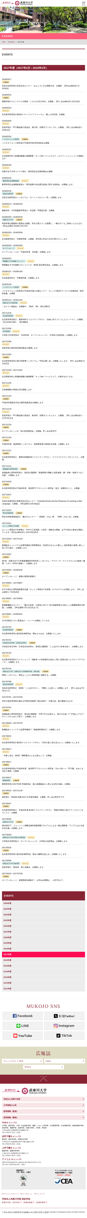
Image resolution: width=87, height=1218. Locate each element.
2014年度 (7, 971)
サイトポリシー (26, 1194)
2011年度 (7, 989)
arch (28, 1067)
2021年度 (7, 932)
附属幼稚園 (28, 1202)
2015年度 (7, 966)
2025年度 (7, 909)
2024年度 (7, 915)
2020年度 (7, 937)
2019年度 (7, 943)
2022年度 (7, 926)
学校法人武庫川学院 (11, 1099)
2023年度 (7, 920)
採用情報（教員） (10, 1111)
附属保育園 (40, 1202)
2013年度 (7, 977)
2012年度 (7, 983)
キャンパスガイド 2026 (13, 1061)
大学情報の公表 (9, 1105)
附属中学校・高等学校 (10, 1202)
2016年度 (7, 960)
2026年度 (7, 903)
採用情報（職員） (10, 1117)
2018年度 (7, 949)
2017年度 (7, 954)
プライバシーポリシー (10, 1194)
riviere (48, 1061)
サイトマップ (40, 1194)
